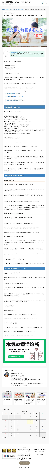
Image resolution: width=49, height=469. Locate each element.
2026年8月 (44, 437)
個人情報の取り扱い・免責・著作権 (39, 449)
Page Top (24, 446)
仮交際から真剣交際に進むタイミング (15, 100)
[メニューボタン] (46, 3)
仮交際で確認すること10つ (12, 93)
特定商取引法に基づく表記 (39, 451)
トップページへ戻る (39, 454)
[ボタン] (43, 3)
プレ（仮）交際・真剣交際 (9, 12)
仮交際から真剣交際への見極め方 (14, 97)
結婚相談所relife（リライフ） (17, 2)
